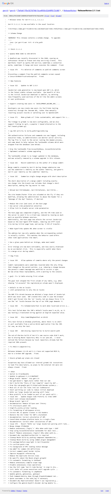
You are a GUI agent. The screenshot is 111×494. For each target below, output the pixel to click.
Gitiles (13, 491)
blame (58, 16)
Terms (25, 491)
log (52, 16)
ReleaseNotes (70, 10)
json (107, 491)
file (47, 16)
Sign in (106, 3)
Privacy (18, 491)
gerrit (5, 10)
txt (102, 491)
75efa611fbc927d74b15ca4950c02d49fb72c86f (38, 10)
